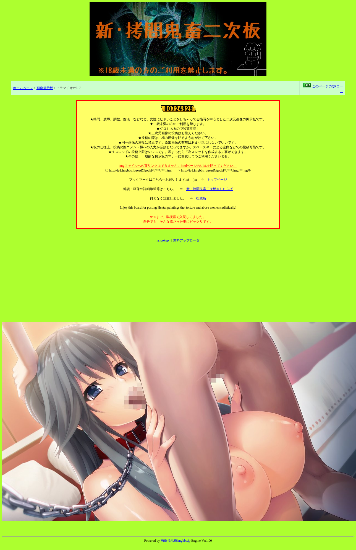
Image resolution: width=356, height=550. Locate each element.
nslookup (162, 240)
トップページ (217, 179)
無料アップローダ (186, 240)
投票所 (201, 198)
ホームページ (23, 88)
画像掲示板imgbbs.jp (175, 541)
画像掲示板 (44, 88)
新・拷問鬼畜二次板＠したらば (209, 189)
